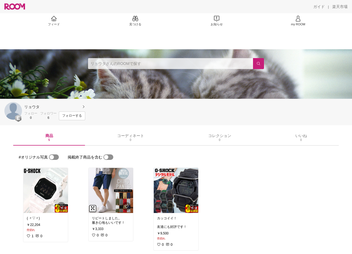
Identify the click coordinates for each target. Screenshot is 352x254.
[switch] (54, 157)
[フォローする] (72, 115)
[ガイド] (319, 6)
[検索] (258, 63)
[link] (45, 190)
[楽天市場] (340, 6)
